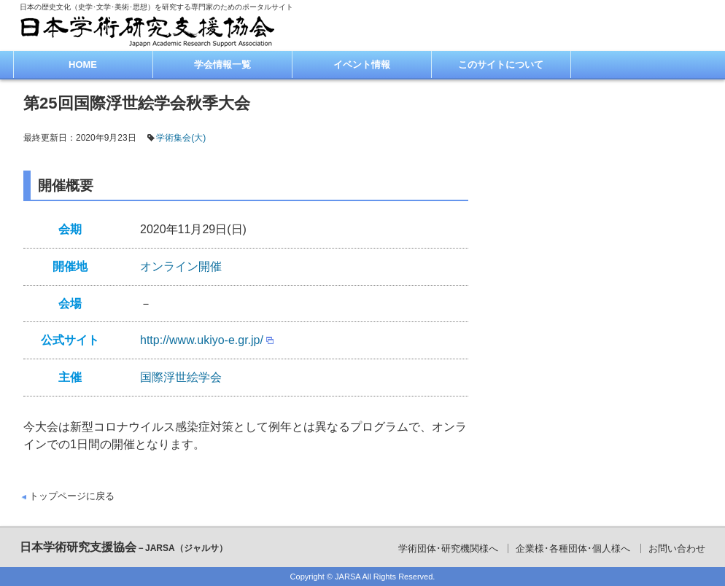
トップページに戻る (72, 496)
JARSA (347, 576)
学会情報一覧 (222, 64)
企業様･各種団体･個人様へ (573, 548)
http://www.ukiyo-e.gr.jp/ (201, 340)
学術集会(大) (181, 138)
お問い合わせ (676, 548)
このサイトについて (500, 64)
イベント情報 (361, 64)
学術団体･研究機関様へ (448, 548)
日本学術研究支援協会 (124, 547)
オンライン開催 (181, 266)
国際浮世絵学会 (181, 377)
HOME (83, 64)
